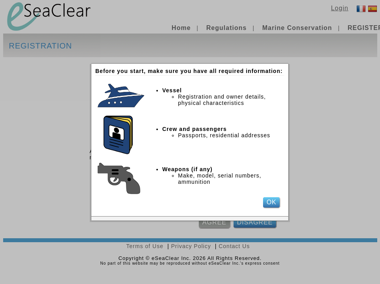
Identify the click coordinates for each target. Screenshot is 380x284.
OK (271, 202)
